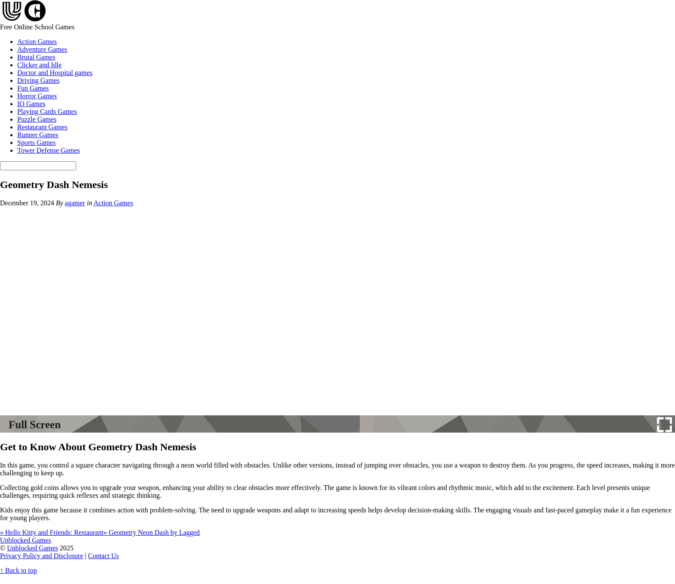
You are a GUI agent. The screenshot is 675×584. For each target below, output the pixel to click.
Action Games (37, 41)
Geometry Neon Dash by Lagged (151, 532)
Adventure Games (42, 49)
